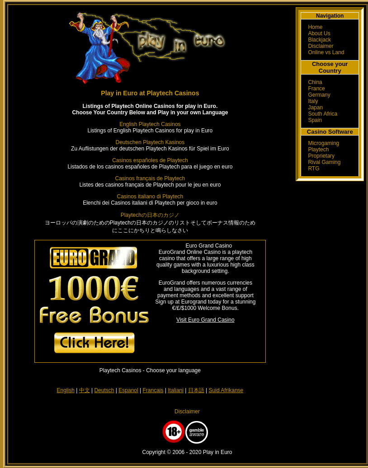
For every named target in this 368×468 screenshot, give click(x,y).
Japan (315, 107)
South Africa (322, 114)
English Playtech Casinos (149, 124)
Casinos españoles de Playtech (150, 160)
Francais (152, 390)
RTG (313, 168)
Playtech (318, 149)
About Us (319, 33)
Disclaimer (320, 46)
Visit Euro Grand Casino (205, 320)
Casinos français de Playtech (150, 178)
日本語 (196, 390)
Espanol (128, 390)
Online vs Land (326, 52)
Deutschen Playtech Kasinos (150, 142)
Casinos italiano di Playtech (150, 196)
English (66, 390)
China (315, 82)
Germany (319, 95)
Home (315, 27)
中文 (84, 390)
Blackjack (319, 40)
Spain (315, 120)
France (316, 88)
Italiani (176, 390)
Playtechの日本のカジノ (150, 215)
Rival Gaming (324, 162)
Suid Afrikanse (226, 390)
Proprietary (321, 156)
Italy (313, 101)
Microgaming (323, 143)
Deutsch (104, 390)
